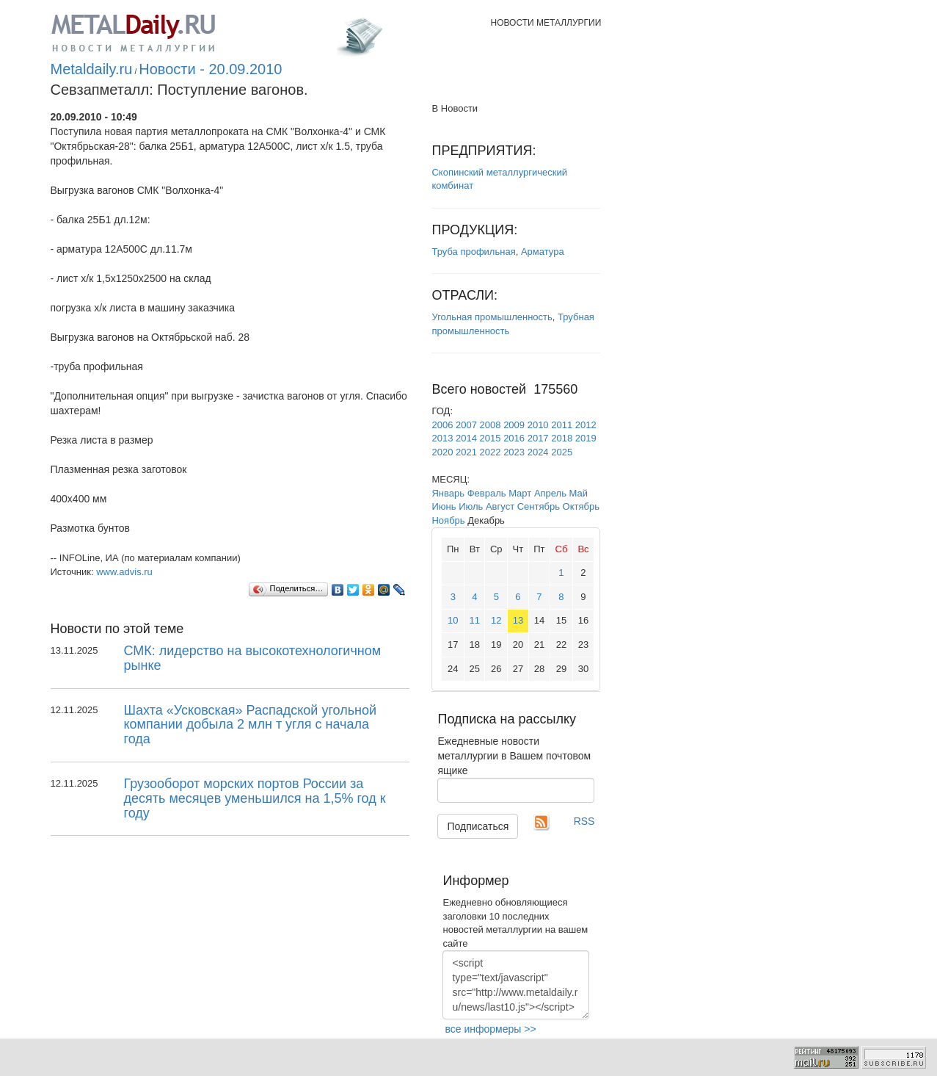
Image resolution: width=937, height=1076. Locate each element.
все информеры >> (490, 1029)
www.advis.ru (124, 571)
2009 (514, 424)
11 (475, 620)
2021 (466, 452)
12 (496, 620)
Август (500, 506)
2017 (538, 438)
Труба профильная (473, 251)
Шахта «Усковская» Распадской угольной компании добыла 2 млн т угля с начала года (250, 725)
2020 (442, 452)
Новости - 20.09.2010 (210, 69)
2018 (561, 438)
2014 (466, 438)
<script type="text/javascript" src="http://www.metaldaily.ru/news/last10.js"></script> (515, 984)
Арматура (542, 251)
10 (453, 620)
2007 (466, 424)
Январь (447, 493)
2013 (442, 438)
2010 (538, 424)
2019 (586, 438)
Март (519, 493)
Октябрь (581, 506)
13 (518, 620)
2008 (490, 424)
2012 (586, 424)
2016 (514, 438)
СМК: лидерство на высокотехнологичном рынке (253, 658)
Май (578, 493)
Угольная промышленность (491, 316)
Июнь (443, 506)
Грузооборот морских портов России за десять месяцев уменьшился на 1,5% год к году (255, 798)
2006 (442, 424)
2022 (490, 452)
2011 (561, 424)
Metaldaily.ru (92, 69)
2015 (490, 438)
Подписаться (477, 826)
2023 (514, 452)
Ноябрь (447, 520)
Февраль (486, 493)
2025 (561, 452)
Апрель (550, 493)
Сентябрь (538, 506)
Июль (471, 506)
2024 (538, 452)
